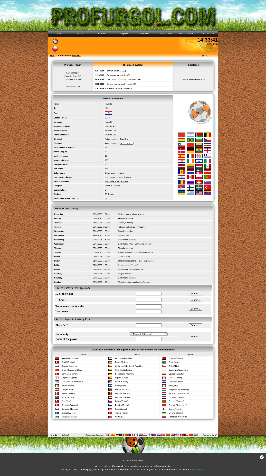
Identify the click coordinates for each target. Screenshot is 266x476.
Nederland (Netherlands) (179, 393)
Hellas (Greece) (121, 382)
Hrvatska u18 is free (73, 80)
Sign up (80, 34)
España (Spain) (121, 378)
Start (59, 34)
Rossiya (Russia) (122, 405)
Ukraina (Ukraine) (176, 413)
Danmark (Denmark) (70, 374)
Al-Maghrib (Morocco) (70, 358)
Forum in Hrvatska (112, 186)
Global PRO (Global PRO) (72, 382)
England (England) (69, 378)
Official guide (122, 34)
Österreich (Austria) (123, 397)
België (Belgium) (68, 362)
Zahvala (110, 71)
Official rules (143, 34)
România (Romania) (70, 405)
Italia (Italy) (173, 386)
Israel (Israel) (120, 386)
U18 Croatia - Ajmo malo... (117, 80)
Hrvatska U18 (110, 135)
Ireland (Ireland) (68, 386)
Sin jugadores (112, 75)
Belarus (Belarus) (176, 358)
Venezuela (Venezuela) (178, 417)
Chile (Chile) (174, 366)
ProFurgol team (207, 34)
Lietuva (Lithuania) (122, 389)
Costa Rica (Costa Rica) (178, 370)
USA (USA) (119, 417)
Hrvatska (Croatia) (176, 382)
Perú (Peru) (66, 401)
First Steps (101, 34)
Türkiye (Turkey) (121, 413)
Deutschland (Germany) (124, 374)
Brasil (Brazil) (174, 362)
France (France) (175, 378)
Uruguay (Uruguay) (69, 417)
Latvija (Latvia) (67, 389)
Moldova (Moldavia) (123, 393)
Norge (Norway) (68, 397)
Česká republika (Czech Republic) (128, 366)
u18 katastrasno (113, 88)
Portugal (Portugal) (176, 401)
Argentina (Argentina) (123, 358)
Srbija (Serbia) (121, 409)
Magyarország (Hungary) (179, 389)
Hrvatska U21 (110, 130)
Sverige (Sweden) (69, 413)
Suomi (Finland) (175, 409)
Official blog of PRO (186, 34)
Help (205, 56)
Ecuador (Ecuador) (176, 374)
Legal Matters (198, 470)
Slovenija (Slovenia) (70, 409)
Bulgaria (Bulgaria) (69, 366)
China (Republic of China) (72, 370)
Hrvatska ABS (110, 126)
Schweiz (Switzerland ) (178, 405)
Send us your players (115, 84)
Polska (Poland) (121, 401)
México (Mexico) (68, 393)
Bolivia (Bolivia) (121, 362)
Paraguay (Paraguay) (177, 397)
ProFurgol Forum (165, 34)
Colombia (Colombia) (123, 370)
